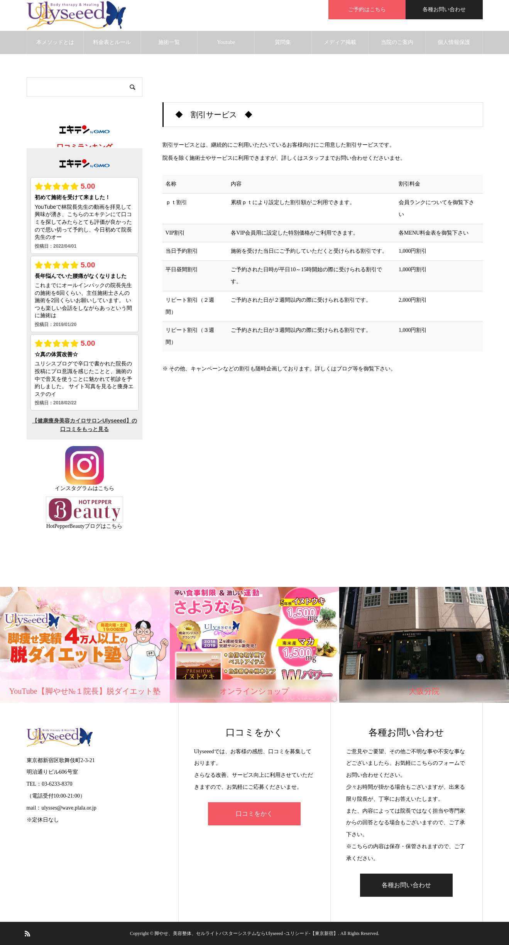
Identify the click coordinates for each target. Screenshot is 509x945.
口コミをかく (254, 813)
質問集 (283, 42)
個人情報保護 (454, 42)
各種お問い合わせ (444, 9)
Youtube (226, 42)
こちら (106, 488)
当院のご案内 (397, 42)
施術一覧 (169, 42)
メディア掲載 (340, 42)
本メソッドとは (55, 42)
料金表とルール (112, 42)
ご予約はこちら (367, 9)
